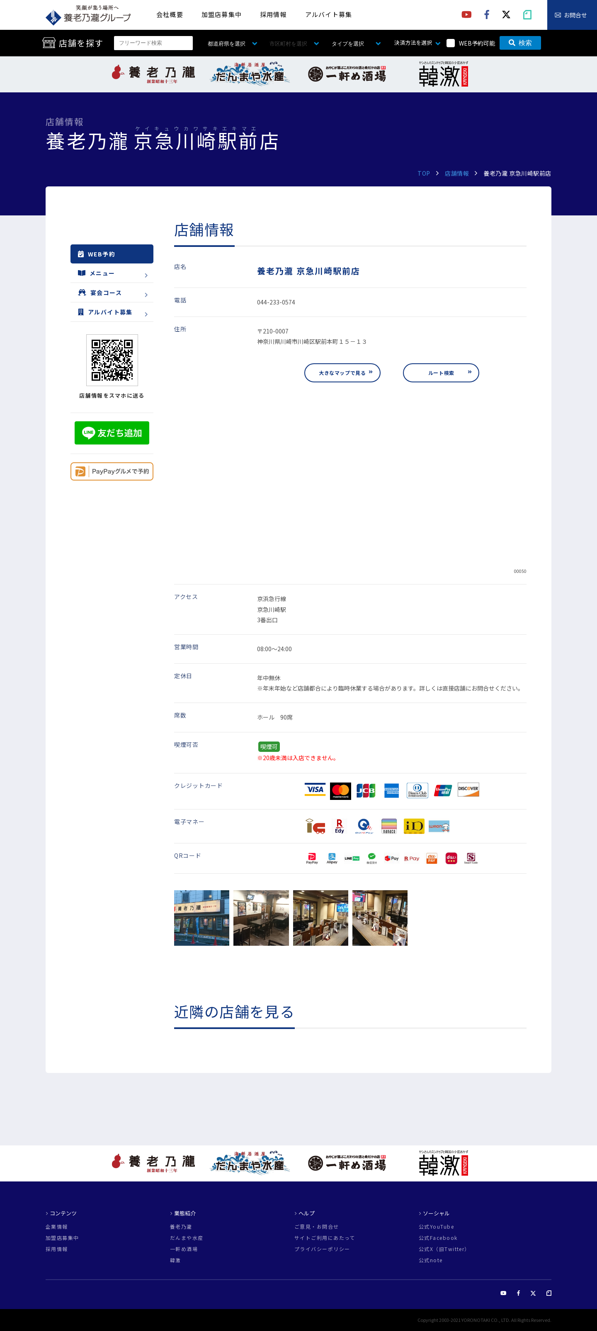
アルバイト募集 (328, 14)
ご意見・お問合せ (316, 1226)
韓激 (175, 1260)
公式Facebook (438, 1237)
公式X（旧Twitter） (444, 1248)
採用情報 (273, 14)
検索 (520, 42)
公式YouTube (436, 1226)
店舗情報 (457, 173)
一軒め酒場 (184, 1248)
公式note (431, 1260)
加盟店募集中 (221, 14)
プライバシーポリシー (322, 1248)
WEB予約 (96, 254)
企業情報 (57, 1226)
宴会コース (100, 292)
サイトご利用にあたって (324, 1237)
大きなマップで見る (342, 372)
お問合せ (575, 15)
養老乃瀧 (181, 1226)
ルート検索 (441, 372)
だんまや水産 (187, 1237)
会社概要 (169, 14)
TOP (423, 173)
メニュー (96, 273)
